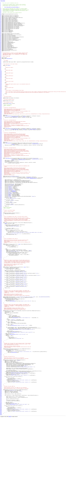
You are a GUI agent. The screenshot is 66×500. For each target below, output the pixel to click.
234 (0, 196)
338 (0, 282)
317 (0, 265)
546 (0, 455)
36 (0, 31)
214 (0, 179)
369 (0, 308)
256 (0, 214)
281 (0, 235)
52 (0, 44)
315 (0, 263)
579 (0, 483)
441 (0, 368)
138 (0, 116)
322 (0, 269)
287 (0, 240)
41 (0, 35)
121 (0, 102)
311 (0, 260)
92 (0, 78)
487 (0, 406)
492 (0, 410)
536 (0, 447)
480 (0, 400)
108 (0, 91)
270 (0, 226)
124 (0, 104)
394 (0, 329)
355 (0, 296)
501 (0, 418)
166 (0, 139)
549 (0, 458)
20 (0, 18)
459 (0, 383)
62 (0, 53)
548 (0, 457)
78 (0, 66)
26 (0, 23)
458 (0, 382)
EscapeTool (14, 228)
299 (0, 250)
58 (0, 49)
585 (0, 488)
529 (0, 441)
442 (0, 369)
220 (0, 184)
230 (0, 192)
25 (0, 22)
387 (0, 323)
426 (0, 355)
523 (0, 436)
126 (0, 106)
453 (0, 378)
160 (0, 134)
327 (0, 273)
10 (0, 9)
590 (0, 492)
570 (0, 475)
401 (0, 335)
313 (0, 261)
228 (0, 191)
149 (0, 125)
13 (0, 12)
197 (0, 165)
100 (0, 84)
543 (0, 453)
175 (0, 147)
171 (0, 143)
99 (0, 83)
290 (0, 242)
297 (0, 248)
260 (0, 217)
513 (0, 428)
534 (0, 445)
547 (0, 456)
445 (0, 371)
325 (0, 271)
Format (9, 78)
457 (0, 381)
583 (0, 486)
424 (0, 354)
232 (0, 194)
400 (0, 334)
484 (0, 404)
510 (0, 425)
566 (0, 472)
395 (0, 330)
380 (0, 317)
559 (0, 466)
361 (0, 301)
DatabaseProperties (15, 139)
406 (0, 339)
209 (0, 175)
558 (0, 465)
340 (0, 284)
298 (0, 249)
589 (0, 491)
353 (0, 295)
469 (0, 391)
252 (0, 211)
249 (0, 208)
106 (0, 89)
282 (0, 236)
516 (0, 430)
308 (0, 257)
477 (0, 398)
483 (0, 403)
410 (0, 342)
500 (0, 417)
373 (0, 311)
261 (0, 218)
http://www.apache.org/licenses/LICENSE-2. (11, 8)
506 (0, 422)
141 (0, 118)
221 (0, 185)
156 (0, 131)
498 (0, 415)
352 (0, 294)
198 (0, 166)
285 (0, 238)
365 (0, 305)
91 (0, 77)
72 (0, 61)
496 (0, 414)
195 (0, 163)
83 (0, 70)
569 (0, 474)
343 (0, 286)
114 (0, 96)
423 (0, 353)
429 (0, 358)
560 (0, 467)
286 (0, 239)
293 (0, 245)
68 (0, 58)
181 (0, 152)
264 (0, 221)
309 (0, 258)
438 (0, 365)
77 (0, 65)
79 (0, 67)
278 (0, 232)
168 (0, 141)
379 (0, 316)
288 (0, 241)
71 (0, 60)
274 (0, 229)
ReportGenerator (9, 69)
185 (0, 155)
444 (0, 370)
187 (0, 157)
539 (0, 449)
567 (0, 473)
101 (0, 85)
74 (0, 63)
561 (0, 468)
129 (0, 108)
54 (0, 46)
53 (0, 45)
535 (0, 446)
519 (0, 433)
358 (0, 299)
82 (0, 69)
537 (0, 448)
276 (0, 231)
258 (0, 216)
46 (0, 39)
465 (0, 388)
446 (0, 372)
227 (0, 190)
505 (0, 421)
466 (0, 389)
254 (0, 212)
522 (0, 435)
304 (0, 254)
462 (0, 385)
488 (0, 407)
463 (0, 386)
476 (0, 397)
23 (0, 20)
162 (0, 136)
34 (0, 29)
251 (0, 210)
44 (0, 38)
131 (0, 110)
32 (0, 28)
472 (0, 394)
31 (0, 27)
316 (0, 264)
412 (0, 344)
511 (0, 426)
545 (0, 454)
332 (0, 277)
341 (0, 285)
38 (0, 33)
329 (0, 275)
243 (0, 203)
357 (0, 298)
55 (0, 47)
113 (0, 95)
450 (0, 375)
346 (0, 289)
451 (0, 376)
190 (0, 159)
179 (0, 150)
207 (0, 173)
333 (0, 278)
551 (0, 459)
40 (0, 34)
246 (0, 206)
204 (0, 171)
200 (0, 167)
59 (0, 50)
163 (0, 137)
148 (0, 124)
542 (0, 452)
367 (0, 306)
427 (0, 356)
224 (0, 187)
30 (0, 26)
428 (0, 357)
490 (0, 409)
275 (0, 230)
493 (0, 411)
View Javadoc (2, 0)
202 (0, 169)
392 (0, 327)
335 (0, 280)
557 (0, 464)
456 (0, 380)
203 (0, 170)
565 (0, 471)
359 (0, 300)
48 (0, 41)
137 (0, 115)
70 (0, 59)
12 (0, 11)
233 (0, 195)
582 (0, 485)
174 (0, 146)
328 (0, 274)
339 (0, 283)
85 (0, 72)
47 (0, 40)
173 (0, 145)
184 (0, 154)
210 (0, 176)
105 (0, 88)
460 (0, 384)
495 (0, 413)
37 (0, 32)
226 (0, 189)
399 (0, 333)
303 (0, 253)
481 (0, 401)
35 (0, 30)
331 (0, 276)
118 (0, 99)
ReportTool (14, 229)
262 (0, 219)
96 (0, 81)
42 (0, 36)
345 (0, 288)
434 (0, 362)
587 (0, 489)
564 (0, 470)
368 (0, 307)
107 (0, 90)
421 (0, 351)
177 (0, 148)
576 (0, 480)
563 (0, 469)
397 (0, 331)
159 (0, 133)
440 (0, 367)
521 (0, 434)
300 (0, 251)
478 (0, 399)
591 (0, 493)
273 (0, 228)
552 (0, 460)
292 (0, 244)
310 (0, 259)
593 (0, 494)
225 (0, 188)
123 (0, 103)
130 (0, 109)
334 (0, 279)
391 (0, 326)
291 (0, 243)
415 (0, 346)
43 (0, 37)
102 (0, 86)
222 (0, 186)
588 (0, 490)
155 (0, 130)
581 (0, 484)
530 (0, 442)
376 (0, 314)
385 (0, 321)
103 (0, 87)
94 (0, 79)
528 (0, 440)
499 (0, 416)
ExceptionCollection (33, 154)
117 (0, 98)
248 (0, 207)
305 (0, 255)
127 (0, 107)
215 (0, 180)
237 (0, 198)
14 (0, 13)
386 (0, 322)
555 (0, 463)
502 (0, 419)
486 (0, 405)
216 (0, 181)
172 (0, 144)
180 (0, 151)
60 (0, 51)
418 (0, 349)
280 (0, 234)
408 (0, 340)
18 (0, 16)
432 (0, 360)
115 (0, 97)
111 (0, 93)
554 (0, 462)
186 (0, 156)
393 (0, 328)
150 (0, 126)
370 (0, 309)
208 (0, 174)
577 (0, 481)
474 (0, 395)
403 (0, 336)
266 (0, 222)
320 (0, 267)
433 (0, 361)
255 (0, 213)
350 (0, 292)
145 (0, 122)
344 (0, 287)
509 (0, 424)
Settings (9, 123)
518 (0, 432)
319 (0, 266)
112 (0, 94)
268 (0, 224)
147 (0, 123)
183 (0, 153)
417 (0, 348)
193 (0, 162)
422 (0, 352)
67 (0, 57)
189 (0, 158)
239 (0, 200)
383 (0, 320)
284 (0, 237)
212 (0, 177)
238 (0, 199)
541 (0, 451)
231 (0, 193)
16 (0, 14)
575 (0, 479)
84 (0, 71)
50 (0, 43)
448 (0, 374)
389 (0, 325)
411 (0, 343)
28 (0, 24)
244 (0, 204)
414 (0, 345)
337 (0, 281)
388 (0, 324)
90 (0, 76)
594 (0, 495)
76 (0, 64)
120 (0, 101)
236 (0, 197)
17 (0, 15)
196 (0, 164)
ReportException (12, 360)
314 (0, 262)
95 (0, 80)
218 (0, 182)
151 (0, 127)
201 (0, 168)
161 (0, 135)
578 (0, 482)
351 (0, 293)
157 (0, 132)
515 (0, 429)
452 (0, 377)
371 (0, 310)
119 (0, 100)
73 (0, 62)
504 (0, 420)
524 (0, 437)
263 (0, 220)
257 (0, 215)
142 (0, 119)
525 (0, 438)
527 (0, 439)
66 (0, 56)
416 (0, 347)
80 (0, 68)
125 (0, 105)
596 (0, 497)
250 (0, 209)
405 (0, 338)
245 (0, 205)
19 (0, 17)
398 (0, 332)
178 (0, 149)
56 (0, 48)
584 (0, 487)
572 (0, 477)
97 (0, 82)
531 (0, 443)
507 (0, 423)
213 (0, 178)
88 (0, 74)
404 (0, 337)
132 (0, 111)
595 (0, 496)
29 (0, 25)
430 (0, 359)
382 (0, 319)
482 (0, 402)
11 (0, 10)
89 (0, 75)
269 (0, 225)
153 (0, 128)
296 (0, 247)
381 (0, 318)
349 (0, 291)
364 (0, 304)
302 (0, 252)
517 (0, 431)
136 (0, 114)
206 (0, 172)
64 (0, 54)
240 (0, 201)
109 (0, 92)
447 (0, 373)
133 (0, 112)
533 (0, 444)
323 (0, 270)
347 (0, 290)
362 (0, 302)
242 (0, 202)
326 (0, 272)
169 (0, 142)
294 (0, 246)
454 (0, 379)
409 (0, 341)
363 (0, 303)
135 (0, 113)
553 (0, 461)
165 (0, 138)
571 (0, 476)
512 (0, 427)
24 (0, 21)
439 (0, 366)
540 (0, 450)
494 (0, 412)
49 (0, 42)
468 (0, 390)
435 (0, 363)
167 (0, 140)
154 (0, 129)
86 (0, 73)
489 (0, 408)
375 (0, 313)
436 (0, 364)
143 (0, 120)
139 (0, 117)
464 (0, 387)
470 (0, 392)
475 (0, 396)
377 (0, 315)
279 (0, 233)
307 (0, 256)
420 (0, 350)
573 (0, 478)
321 (0, 268)
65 (0, 55)
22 (0, 19)
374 (0, 312)
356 (0, 297)
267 (0, 223)
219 (0, 183)
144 (0, 121)
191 (0, 160)
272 (0, 227)
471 (0, 393)
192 (0, 161)
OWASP (9, 499)
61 (0, 52)
